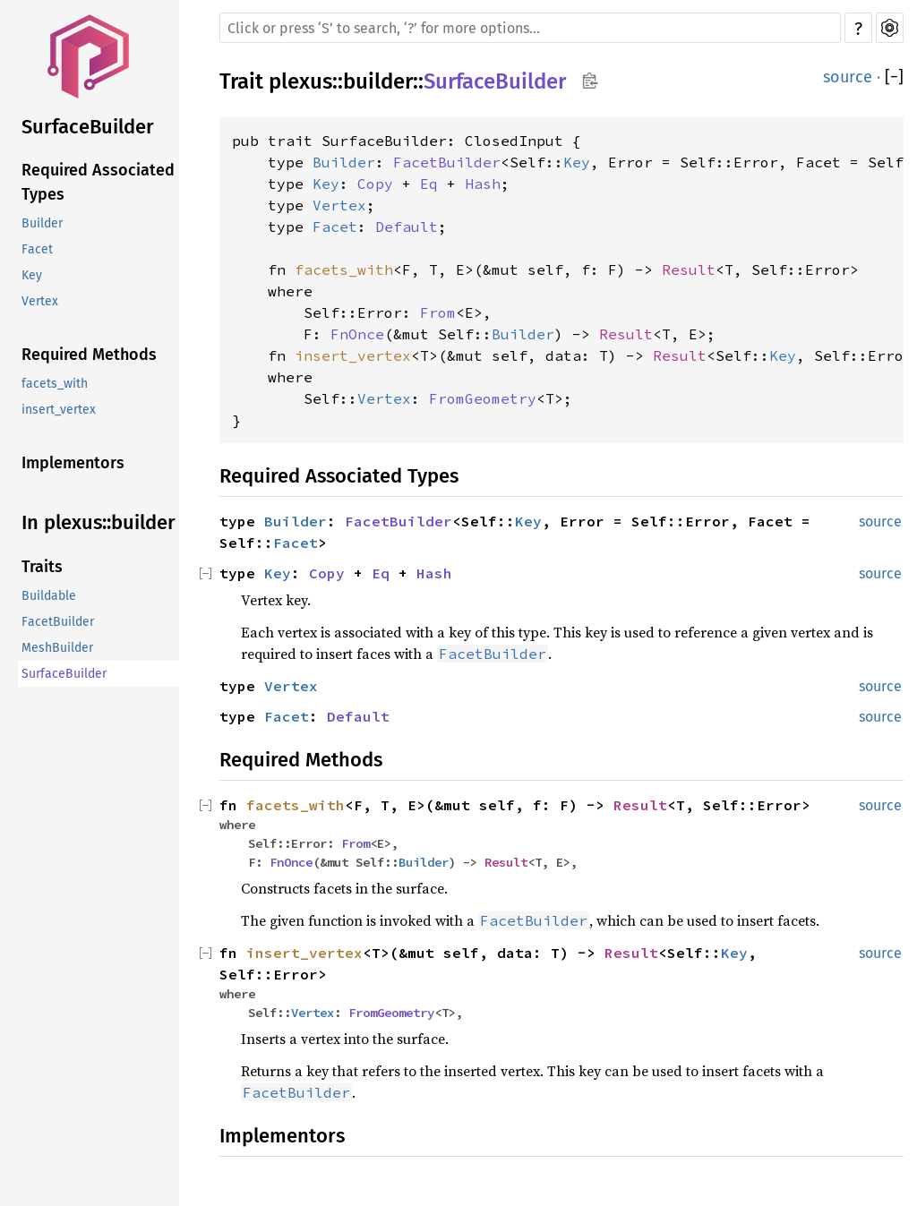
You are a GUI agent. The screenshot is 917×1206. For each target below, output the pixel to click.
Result (689, 269)
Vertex (39, 301)
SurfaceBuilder (87, 127)
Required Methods (89, 354)
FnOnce (357, 334)
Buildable (48, 595)
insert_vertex (58, 409)
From (438, 312)
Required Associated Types (98, 182)
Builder (42, 223)
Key (31, 275)
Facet (37, 249)
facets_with (54, 383)
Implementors (72, 463)
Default (406, 226)
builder (378, 81)
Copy (375, 183)
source (847, 77)
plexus (300, 81)
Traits (42, 567)
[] (894, 77)
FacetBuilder (57, 621)
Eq (429, 183)
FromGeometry (482, 398)
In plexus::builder (98, 522)
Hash (483, 183)
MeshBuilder (57, 647)
